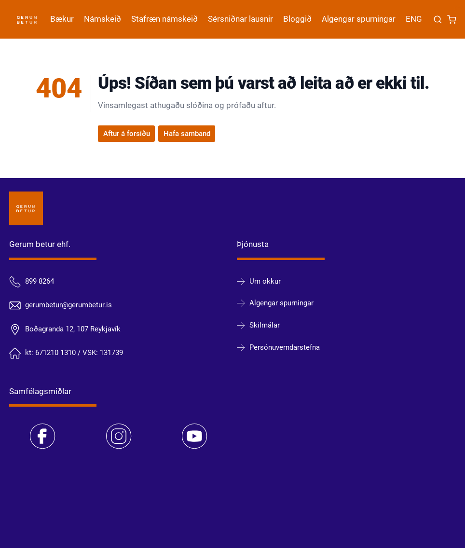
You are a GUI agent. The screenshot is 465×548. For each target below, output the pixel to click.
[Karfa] (451, 19)
